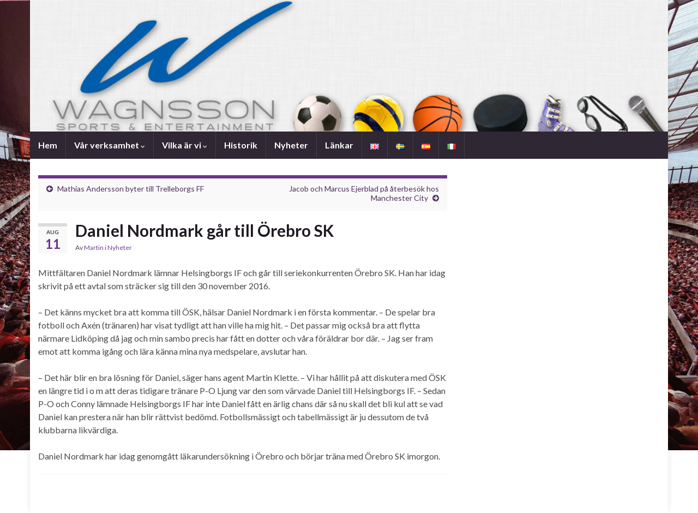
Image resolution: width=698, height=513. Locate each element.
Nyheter (291, 145)
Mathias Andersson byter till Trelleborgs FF (130, 188)
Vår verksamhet (109, 145)
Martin (94, 247)
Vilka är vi (184, 145)
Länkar (339, 145)
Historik (240, 145)
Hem (47, 145)
